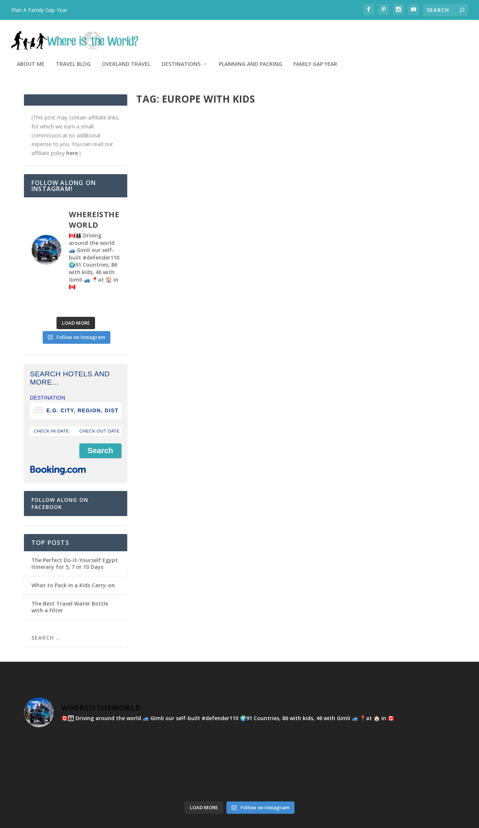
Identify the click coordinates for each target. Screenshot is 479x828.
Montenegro (238, 204)
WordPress (145, 819)
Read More (163, 242)
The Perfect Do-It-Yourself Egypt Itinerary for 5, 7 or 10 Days (74, 534)
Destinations (306, 34)
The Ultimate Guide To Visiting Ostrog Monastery (375, 188)
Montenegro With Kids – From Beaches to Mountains (210, 188)
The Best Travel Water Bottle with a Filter (69, 577)
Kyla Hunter (178, 204)
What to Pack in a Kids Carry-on (73, 555)
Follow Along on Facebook (59, 473)
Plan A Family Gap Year (39, 9)
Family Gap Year (440, 34)
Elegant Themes (75, 819)
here (72, 123)
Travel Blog (198, 34)
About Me (156, 34)
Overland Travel (251, 34)
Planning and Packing (375, 34)
